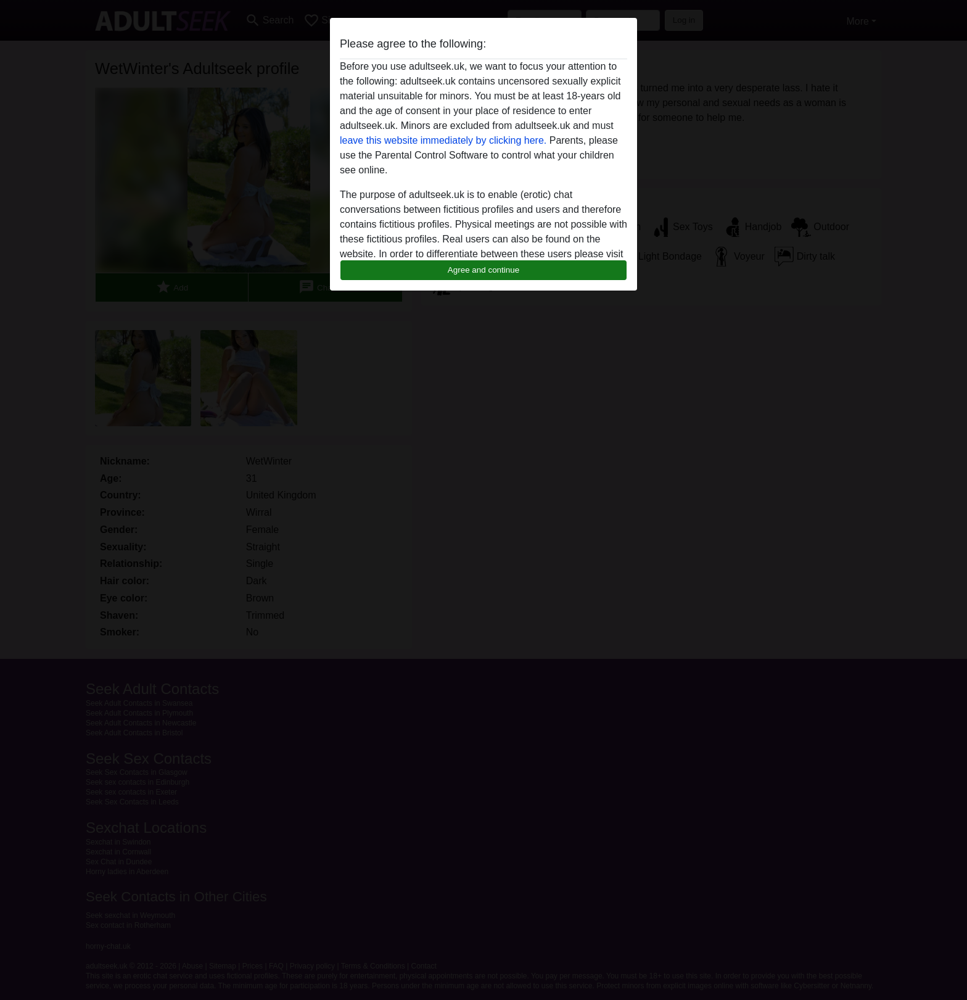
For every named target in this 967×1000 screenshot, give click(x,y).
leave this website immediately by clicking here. (443, 140)
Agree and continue (483, 270)
